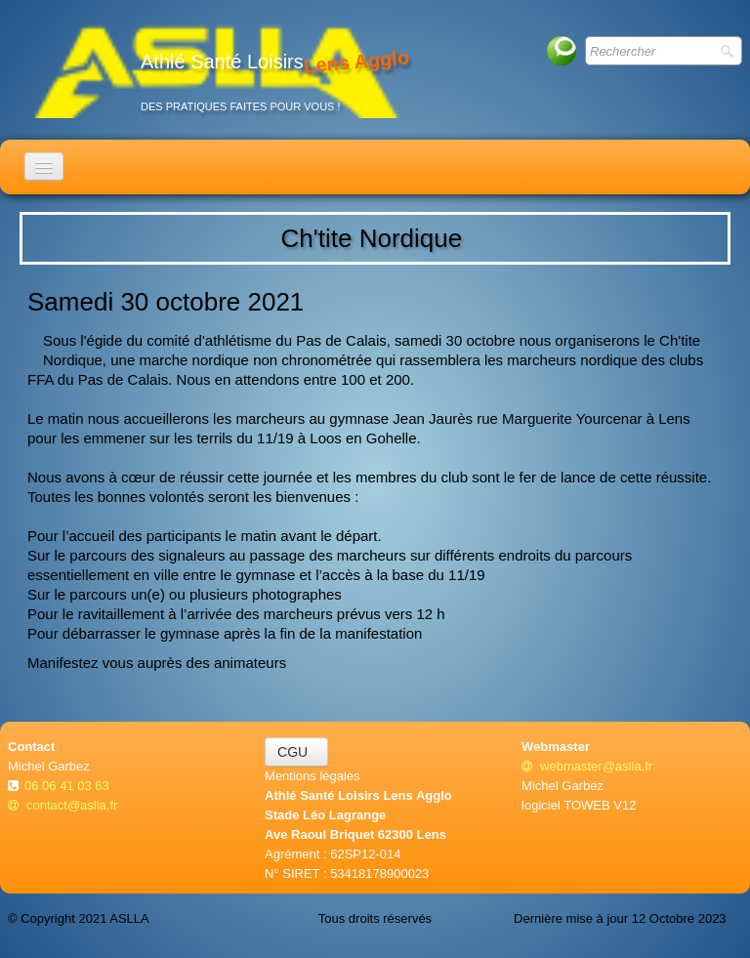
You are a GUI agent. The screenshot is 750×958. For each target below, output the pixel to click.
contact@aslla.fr (62, 805)
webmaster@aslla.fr (586, 766)
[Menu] (43, 166)
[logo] (216, 69)
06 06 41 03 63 (68, 785)
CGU (296, 752)
